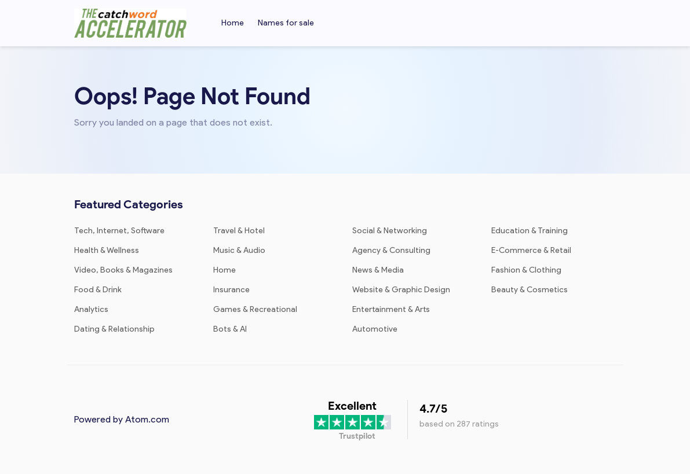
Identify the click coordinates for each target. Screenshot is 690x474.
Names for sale (286, 23)
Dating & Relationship (114, 329)
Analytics (91, 309)
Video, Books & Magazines (123, 270)
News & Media (378, 270)
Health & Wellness (106, 250)
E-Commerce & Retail (531, 250)
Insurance (231, 290)
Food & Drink (98, 290)
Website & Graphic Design (401, 290)
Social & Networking (389, 231)
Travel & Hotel (239, 231)
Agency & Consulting (391, 250)
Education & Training (529, 231)
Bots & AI (230, 329)
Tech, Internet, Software (119, 231)
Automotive (374, 329)
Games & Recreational (255, 309)
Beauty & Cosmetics (529, 290)
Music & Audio (239, 250)
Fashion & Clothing (526, 270)
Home (232, 23)
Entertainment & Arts (391, 309)
